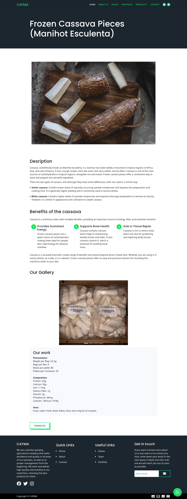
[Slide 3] (96, 343)
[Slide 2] (91, 343)
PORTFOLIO (127, 6)
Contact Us (39, 425)
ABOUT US (103, 6)
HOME (92, 6)
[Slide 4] (101, 343)
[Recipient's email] (146, 473)
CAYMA (22, 6)
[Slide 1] (86, 343)
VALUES (114, 6)
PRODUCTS (141, 6)
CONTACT (155, 6)
